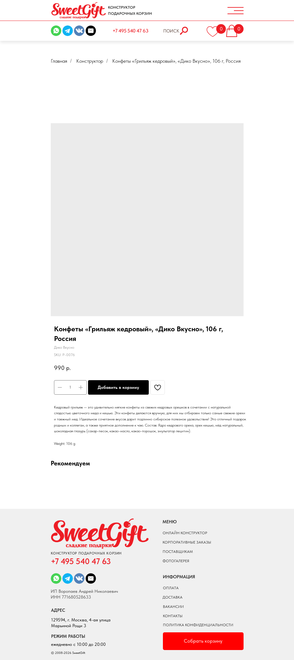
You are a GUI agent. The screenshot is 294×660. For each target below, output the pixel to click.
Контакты (173, 616)
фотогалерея (176, 561)
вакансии (173, 606)
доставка (173, 597)
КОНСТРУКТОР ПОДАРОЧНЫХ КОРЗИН (130, 10)
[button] (236, 29)
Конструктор (89, 61)
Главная (59, 61)
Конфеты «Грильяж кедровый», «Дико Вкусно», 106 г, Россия (176, 61)
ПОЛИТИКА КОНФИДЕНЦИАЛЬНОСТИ (198, 625)
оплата (171, 588)
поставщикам (178, 551)
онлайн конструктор (185, 533)
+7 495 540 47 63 (130, 31)
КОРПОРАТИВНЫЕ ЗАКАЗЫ (187, 542)
